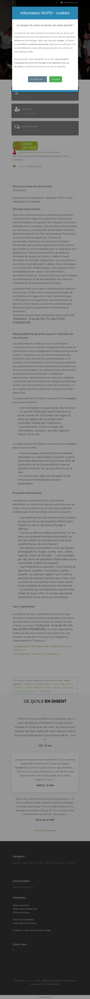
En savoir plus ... (37, 79)
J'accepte (55, 79)
